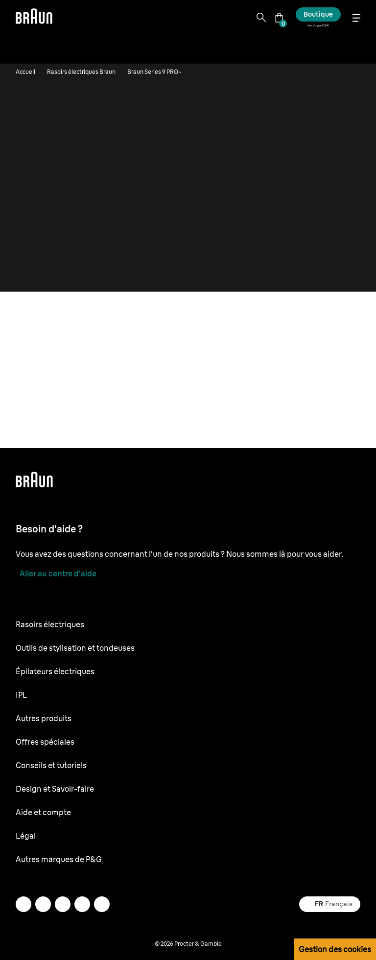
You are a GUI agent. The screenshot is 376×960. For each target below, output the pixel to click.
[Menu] (356, 18)
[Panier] (279, 18)
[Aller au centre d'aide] (56, 573)
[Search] (261, 18)
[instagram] (43, 904)
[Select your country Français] (329, 904)
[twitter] (102, 904)
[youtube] (82, 904)
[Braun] (34, 17)
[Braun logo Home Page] (34, 17)
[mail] (23, 904)
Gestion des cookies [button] (335, 949)
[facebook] (62, 904)
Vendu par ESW (318, 25)
